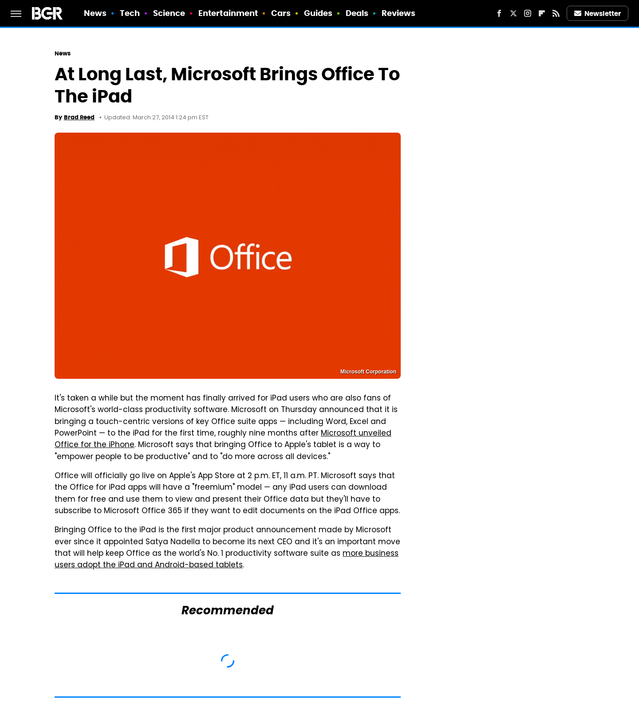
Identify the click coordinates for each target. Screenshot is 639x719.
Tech (130, 13)
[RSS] (556, 13)
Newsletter (597, 13)
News (95, 13)
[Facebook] (499, 13)
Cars (281, 13)
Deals (357, 13)
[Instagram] (527, 13)
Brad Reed (79, 117)
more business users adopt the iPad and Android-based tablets (226, 560)
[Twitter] (513, 13)
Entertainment (228, 13)
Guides (318, 13)
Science (169, 13)
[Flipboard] (541, 13)
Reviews (399, 13)
